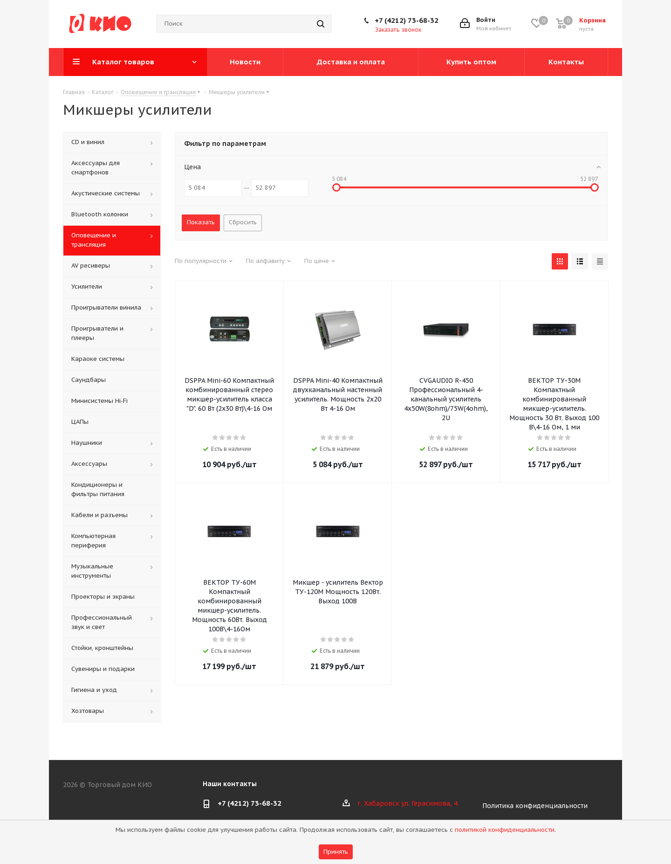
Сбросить (243, 222)
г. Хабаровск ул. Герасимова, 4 (407, 803)
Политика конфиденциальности (535, 806)
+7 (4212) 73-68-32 (406, 20)
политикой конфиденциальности (505, 830)
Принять (335, 852)
